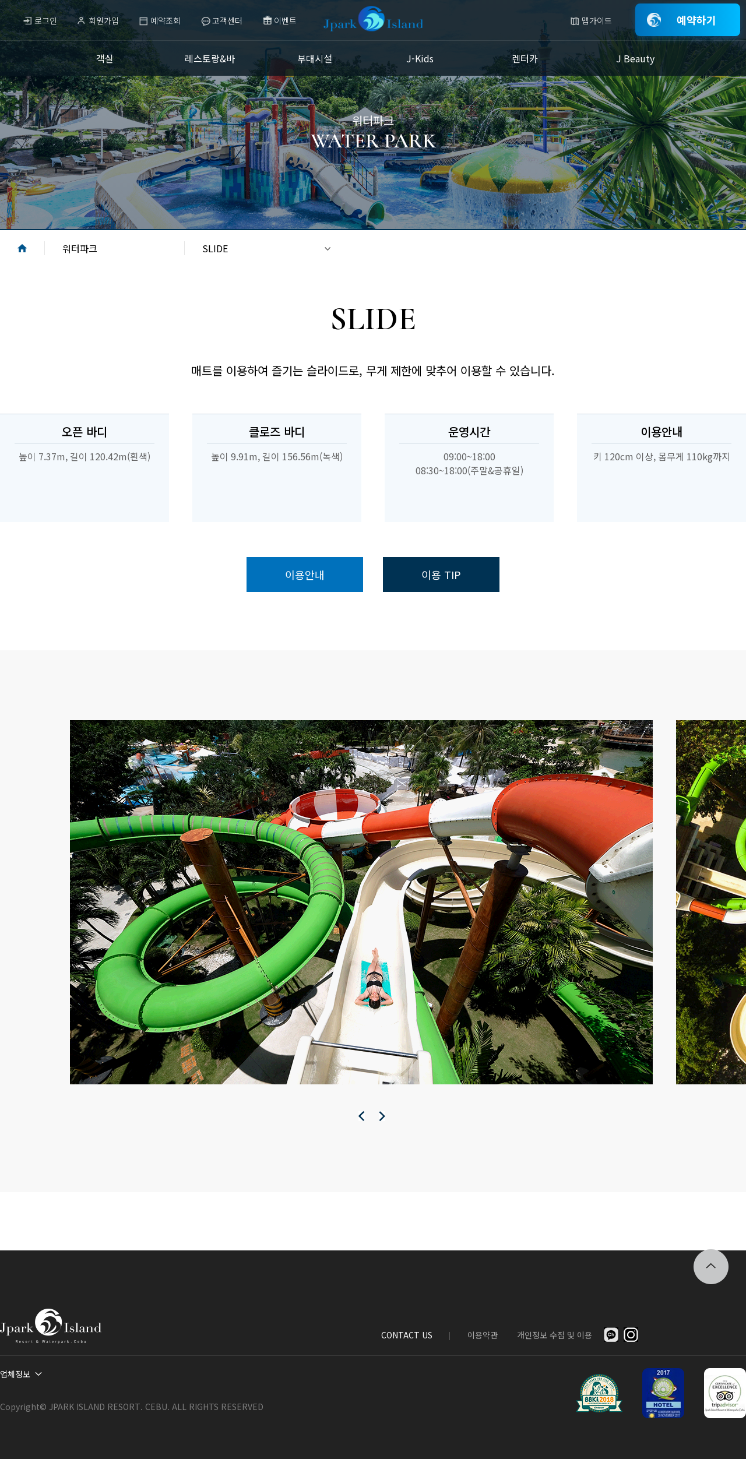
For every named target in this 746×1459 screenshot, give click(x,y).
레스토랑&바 (210, 58)
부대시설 (314, 58)
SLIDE (215, 248)
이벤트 (285, 20)
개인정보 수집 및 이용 (554, 1335)
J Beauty (635, 58)
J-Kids (420, 58)
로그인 (45, 20)
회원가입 (104, 20)
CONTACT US (406, 1335)
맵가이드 (597, 20)
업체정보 (15, 1374)
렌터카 (525, 58)
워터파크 (79, 248)
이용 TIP (441, 574)
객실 (105, 58)
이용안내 (305, 574)
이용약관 (482, 1335)
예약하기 (696, 19)
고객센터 (227, 20)
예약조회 (165, 20)
